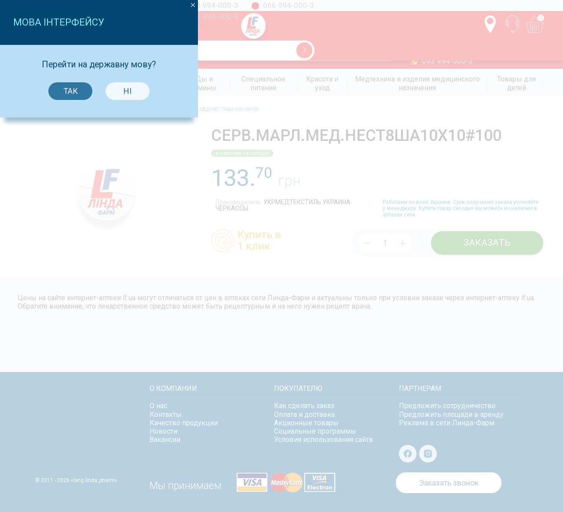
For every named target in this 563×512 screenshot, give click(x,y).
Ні (310, 277)
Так (253, 277)
